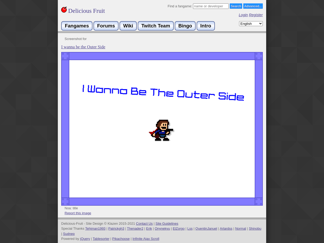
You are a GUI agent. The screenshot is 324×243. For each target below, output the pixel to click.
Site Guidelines (166, 223)
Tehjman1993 (95, 228)
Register (256, 15)
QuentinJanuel (206, 228)
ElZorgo (179, 228)
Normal (240, 228)
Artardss (226, 228)
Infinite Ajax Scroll (146, 239)
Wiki (128, 25)
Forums (106, 25)
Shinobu (255, 228)
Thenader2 (135, 228)
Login (243, 15)
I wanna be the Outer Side (83, 47)
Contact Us (144, 223)
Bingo (185, 25)
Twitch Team (155, 25)
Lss (189, 228)
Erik (149, 228)
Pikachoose (121, 239)
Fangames (77, 25)
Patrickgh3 (116, 228)
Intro (205, 25)
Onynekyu (162, 228)
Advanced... (253, 6)
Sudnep (69, 234)
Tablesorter (101, 239)
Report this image (78, 213)
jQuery (85, 239)
